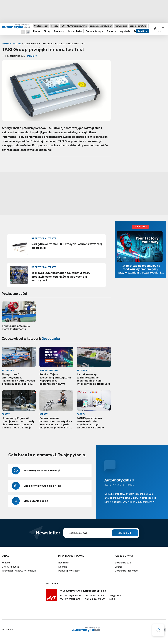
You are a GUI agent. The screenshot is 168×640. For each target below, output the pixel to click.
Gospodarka (75, 31)
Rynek (36, 31)
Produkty (59, 31)
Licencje (62, 566)
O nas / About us (10, 566)
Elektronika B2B (123, 562)
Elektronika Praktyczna (127, 570)
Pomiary (32, 56)
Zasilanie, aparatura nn (101, 26)
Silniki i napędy (41, 26)
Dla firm (142, 31)
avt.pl (112, 598)
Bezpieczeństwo (138, 26)
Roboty (54, 26)
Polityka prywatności (69, 570)
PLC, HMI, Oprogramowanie (74, 26)
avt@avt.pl (115, 595)
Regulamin (63, 562)
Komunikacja (121, 26)
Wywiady (125, 31)
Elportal (118, 566)
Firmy (47, 31)
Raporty (111, 31)
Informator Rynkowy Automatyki (19, 570)
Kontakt (6, 562)
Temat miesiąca (94, 31)
